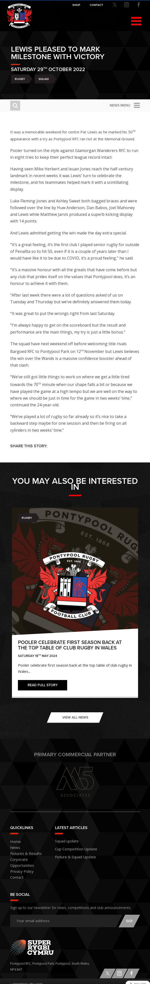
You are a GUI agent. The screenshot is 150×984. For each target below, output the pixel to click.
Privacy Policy (19, 866)
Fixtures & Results (22, 854)
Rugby (20, 79)
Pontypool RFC (19, 16)
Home (14, 842)
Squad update (65, 840)
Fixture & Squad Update (72, 855)
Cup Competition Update (73, 848)
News (14, 848)
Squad (44, 79)
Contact (15, 872)
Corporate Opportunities (28, 860)
